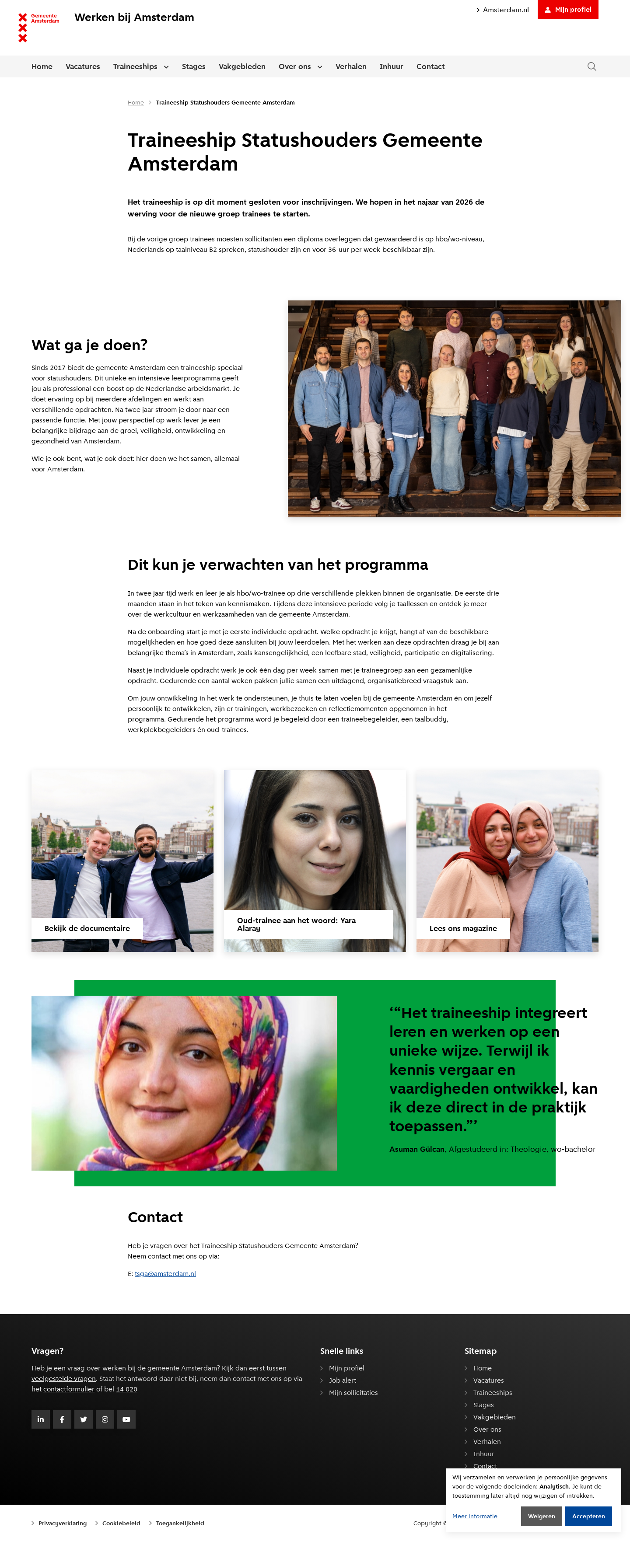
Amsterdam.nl (503, 10)
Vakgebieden (242, 66)
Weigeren (541, 1516)
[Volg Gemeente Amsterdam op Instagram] (105, 1419)
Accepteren (588, 1516)
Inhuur (391, 66)
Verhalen (351, 66)
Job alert (342, 1380)
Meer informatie (474, 1516)
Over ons (295, 66)
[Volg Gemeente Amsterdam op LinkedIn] (41, 1419)
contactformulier (68, 1389)
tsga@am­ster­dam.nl (165, 1273)
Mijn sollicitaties (353, 1392)
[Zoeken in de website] (591, 67)
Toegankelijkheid (180, 1523)
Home (42, 66)
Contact (430, 66)
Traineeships (135, 66)
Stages (194, 66)
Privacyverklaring (62, 1523)
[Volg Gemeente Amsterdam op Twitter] (83, 1419)
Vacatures (83, 66)
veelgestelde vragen (64, 1378)
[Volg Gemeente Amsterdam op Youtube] (126, 1419)
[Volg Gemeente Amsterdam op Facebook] (62, 1419)
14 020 (126, 1389)
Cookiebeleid (121, 1523)
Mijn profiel (568, 9)
